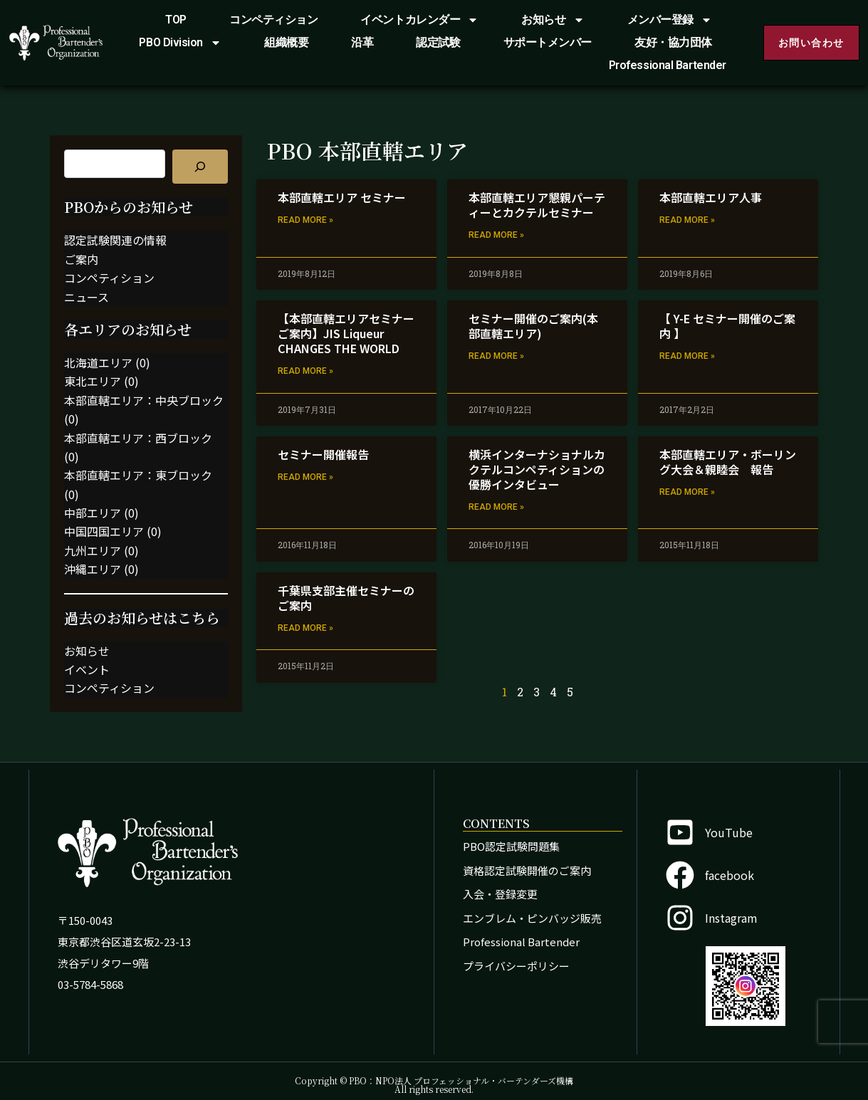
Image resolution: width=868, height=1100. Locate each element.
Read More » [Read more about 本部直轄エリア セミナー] (305, 220)
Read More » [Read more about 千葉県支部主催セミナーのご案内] (305, 628)
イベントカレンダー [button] (419, 20)
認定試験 (438, 42)
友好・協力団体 (673, 42)
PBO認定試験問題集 (511, 846)
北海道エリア (98, 362)
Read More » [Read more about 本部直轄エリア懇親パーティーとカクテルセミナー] (496, 235)
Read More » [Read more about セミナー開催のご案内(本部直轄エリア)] (496, 356)
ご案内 (81, 259)
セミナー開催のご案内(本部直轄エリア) (533, 326)
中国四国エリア (104, 531)
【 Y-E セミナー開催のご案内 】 (727, 326)
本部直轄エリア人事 (710, 197)
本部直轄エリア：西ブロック (138, 437)
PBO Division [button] (180, 42)
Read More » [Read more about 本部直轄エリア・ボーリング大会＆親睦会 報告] (687, 492)
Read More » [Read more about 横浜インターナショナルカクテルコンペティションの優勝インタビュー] (496, 507)
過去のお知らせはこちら (142, 617)
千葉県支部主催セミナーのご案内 (346, 598)
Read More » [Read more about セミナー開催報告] (305, 477)
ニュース (86, 296)
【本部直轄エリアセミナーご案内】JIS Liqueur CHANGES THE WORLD (346, 333)
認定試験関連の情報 (115, 239)
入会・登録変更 (500, 893)
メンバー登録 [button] (669, 20)
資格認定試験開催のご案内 (527, 870)
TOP (176, 19)
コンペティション (273, 19)
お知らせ (87, 650)
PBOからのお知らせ (128, 207)
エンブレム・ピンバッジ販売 (532, 918)
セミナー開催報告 (323, 454)
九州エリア (92, 550)
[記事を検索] (200, 167)
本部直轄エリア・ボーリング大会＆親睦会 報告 (727, 462)
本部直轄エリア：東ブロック (138, 474)
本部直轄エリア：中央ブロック (144, 400)
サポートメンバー (547, 42)
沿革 (362, 42)
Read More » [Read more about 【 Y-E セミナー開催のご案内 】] (687, 356)
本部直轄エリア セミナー (342, 197)
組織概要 (286, 42)
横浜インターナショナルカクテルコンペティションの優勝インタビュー (537, 469)
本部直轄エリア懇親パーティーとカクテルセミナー (537, 205)
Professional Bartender (667, 65)
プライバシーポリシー (516, 965)
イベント (87, 669)
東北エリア (92, 380)
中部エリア (92, 512)
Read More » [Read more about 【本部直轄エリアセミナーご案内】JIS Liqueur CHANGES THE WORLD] (305, 371)
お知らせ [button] (552, 20)
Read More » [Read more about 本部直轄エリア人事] (687, 220)
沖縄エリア (92, 568)
